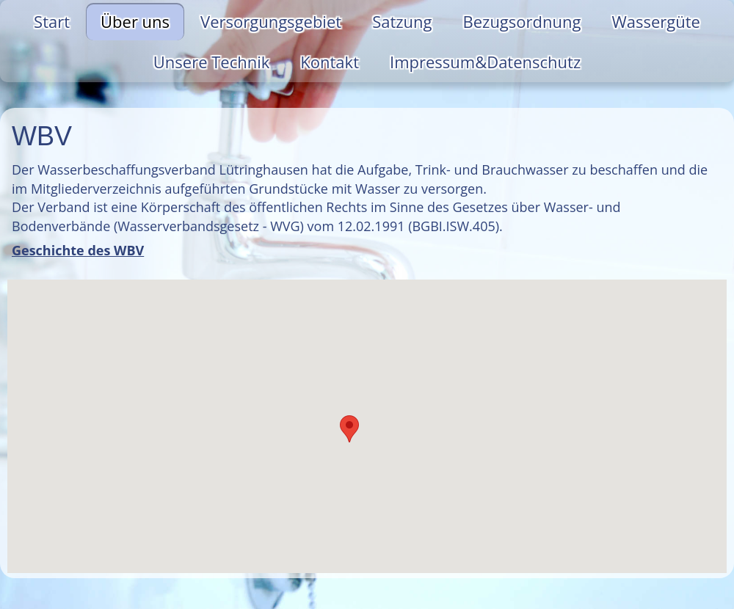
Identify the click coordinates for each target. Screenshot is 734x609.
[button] (349, 428)
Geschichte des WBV (78, 250)
